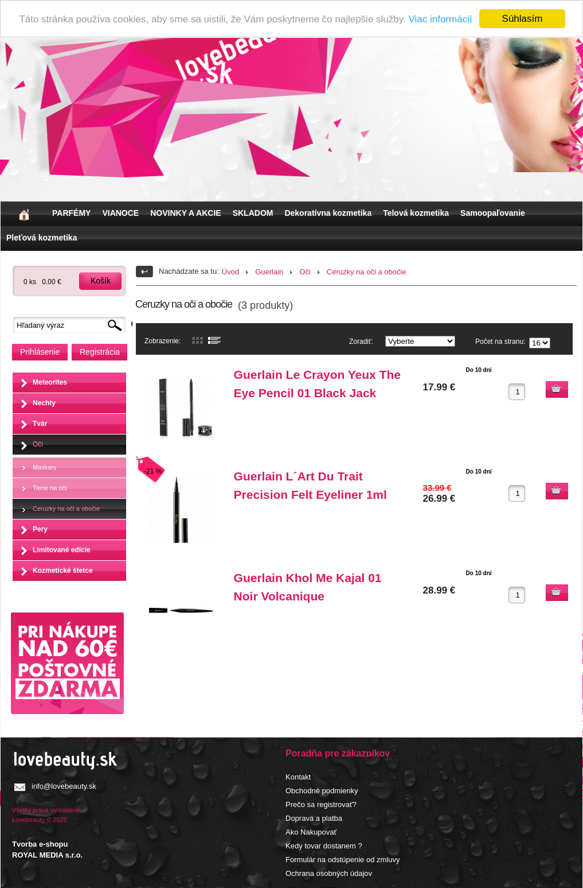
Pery (40, 529)
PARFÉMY (71, 213)
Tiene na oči (50, 487)
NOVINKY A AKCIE (185, 213)
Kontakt (298, 776)
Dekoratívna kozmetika (327, 213)
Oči (38, 444)
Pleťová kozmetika (41, 237)
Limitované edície (62, 549)
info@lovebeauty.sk (64, 785)
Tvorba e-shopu (40, 844)
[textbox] (72, 325)
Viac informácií (440, 18)
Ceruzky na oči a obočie (66, 508)
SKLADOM (253, 213)
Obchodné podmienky (321, 790)
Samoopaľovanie (492, 213)
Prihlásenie (40, 351)
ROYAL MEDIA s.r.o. (47, 855)
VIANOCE (120, 213)
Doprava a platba (313, 817)
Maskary (45, 466)
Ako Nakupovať (311, 831)
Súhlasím (522, 18)
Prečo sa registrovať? (321, 804)
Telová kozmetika (416, 213)
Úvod (230, 271)
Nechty (44, 402)
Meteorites (50, 382)
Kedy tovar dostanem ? (323, 845)
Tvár (40, 423)
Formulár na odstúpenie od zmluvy (342, 859)
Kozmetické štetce (63, 570)
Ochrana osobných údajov (328, 872)
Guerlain (269, 271)
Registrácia (100, 351)
